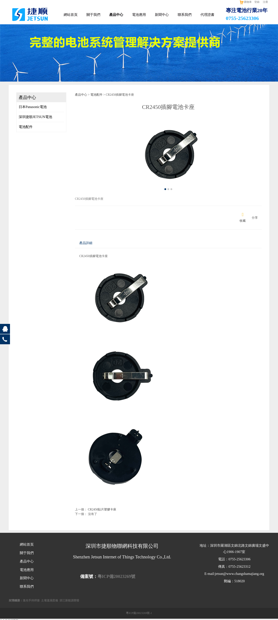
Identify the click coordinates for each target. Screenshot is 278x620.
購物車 (245, 1)
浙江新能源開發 (69, 600)
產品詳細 (85, 243)
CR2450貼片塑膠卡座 (102, 509)
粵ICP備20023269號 (116, 576)
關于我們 (93, 14)
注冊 (265, 1)
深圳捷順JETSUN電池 (35, 117)
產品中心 (116, 14)
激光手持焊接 (31, 600)
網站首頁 (71, 14)
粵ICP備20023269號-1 (139, 613)
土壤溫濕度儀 (49, 600)
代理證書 (207, 14)
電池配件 (26, 127)
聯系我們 (185, 14)
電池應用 (139, 14)
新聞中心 (162, 14)
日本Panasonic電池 (33, 107)
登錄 (257, 1)
